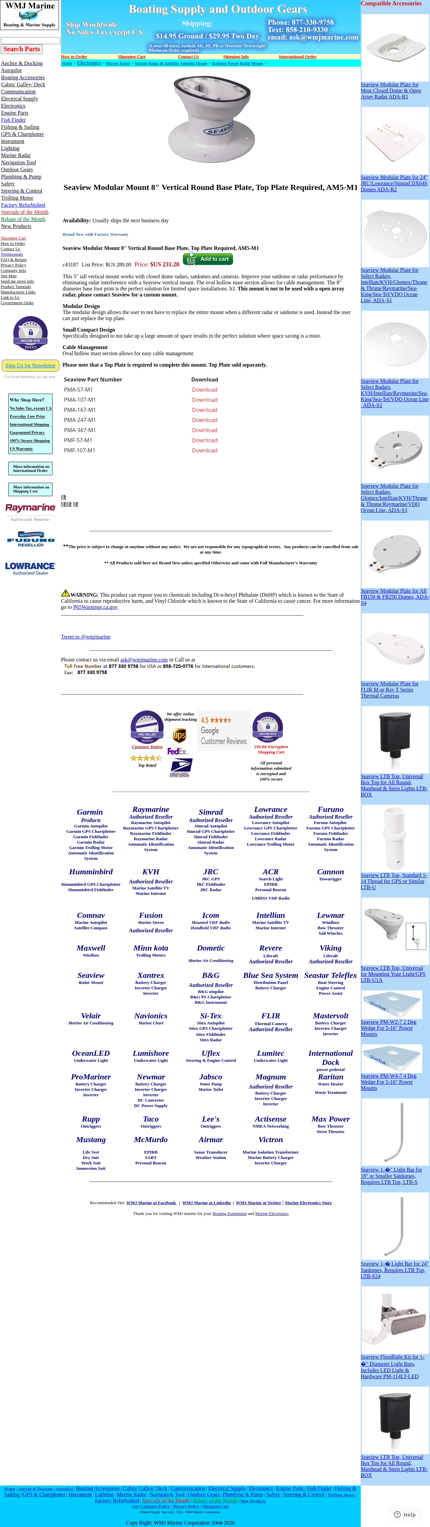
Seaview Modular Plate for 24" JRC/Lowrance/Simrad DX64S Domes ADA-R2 (395, 181)
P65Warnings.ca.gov (95, 607)
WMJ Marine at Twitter (258, 1202)
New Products (253, 1500)
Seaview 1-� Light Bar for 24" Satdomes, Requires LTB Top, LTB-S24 (395, 1267)
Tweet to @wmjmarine (85, 637)
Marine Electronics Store (308, 1202)
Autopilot (64, 1488)
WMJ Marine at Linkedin (206, 1202)
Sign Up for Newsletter (30, 365)
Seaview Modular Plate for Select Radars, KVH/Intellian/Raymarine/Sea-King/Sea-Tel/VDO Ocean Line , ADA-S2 (395, 390)
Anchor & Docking (35, 1488)
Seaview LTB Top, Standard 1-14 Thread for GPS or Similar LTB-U (395, 879)
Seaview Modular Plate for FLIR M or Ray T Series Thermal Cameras (395, 687)
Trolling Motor (341, 1494)
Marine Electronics (272, 1213)
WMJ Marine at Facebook (151, 1202)
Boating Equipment (229, 1213)
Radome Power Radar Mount (237, 63)
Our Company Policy (151, 1506)
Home (67, 63)
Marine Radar (118, 63)
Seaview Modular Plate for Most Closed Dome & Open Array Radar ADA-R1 (395, 88)
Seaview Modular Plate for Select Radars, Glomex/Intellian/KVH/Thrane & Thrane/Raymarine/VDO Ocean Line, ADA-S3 (395, 495)
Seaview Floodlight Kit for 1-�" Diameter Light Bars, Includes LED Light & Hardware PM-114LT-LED (395, 1364)
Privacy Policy (186, 1506)
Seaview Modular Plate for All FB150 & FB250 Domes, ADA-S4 (395, 594)
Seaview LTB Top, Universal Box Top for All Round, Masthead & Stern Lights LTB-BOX (395, 783)
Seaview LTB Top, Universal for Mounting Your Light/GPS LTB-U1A (395, 971)
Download (205, 389)
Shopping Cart (216, 1506)
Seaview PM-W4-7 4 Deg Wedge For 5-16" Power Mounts (391, 1079)
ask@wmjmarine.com (143, 659)
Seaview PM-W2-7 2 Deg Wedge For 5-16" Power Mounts (391, 1025)
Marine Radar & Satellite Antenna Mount (171, 63)
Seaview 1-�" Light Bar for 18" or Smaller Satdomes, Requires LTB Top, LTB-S (395, 1173)
